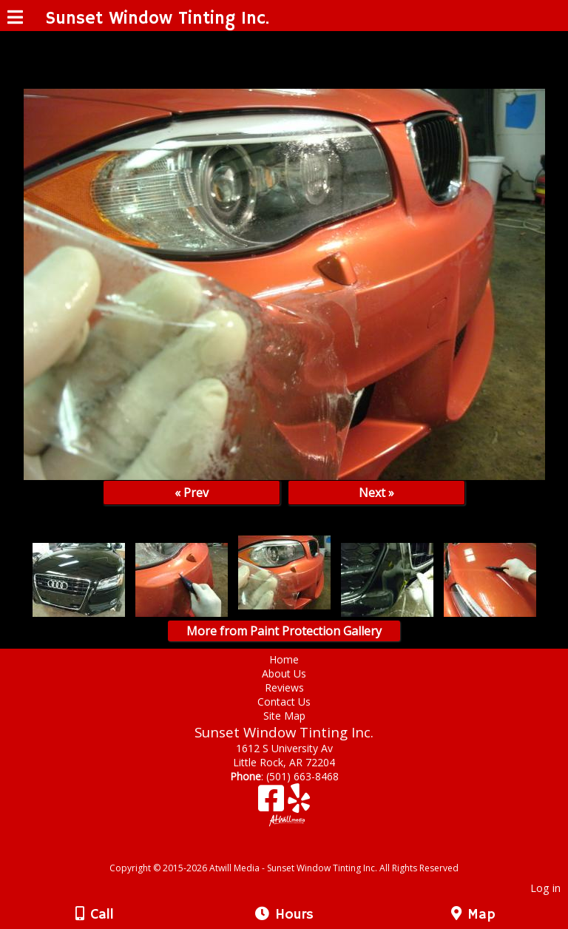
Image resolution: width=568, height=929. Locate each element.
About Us (284, 673)
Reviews (284, 687)
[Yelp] (299, 804)
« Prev (192, 492)
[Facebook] (273, 804)
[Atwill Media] (297, 852)
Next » (376, 492)
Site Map (284, 716)
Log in (545, 888)
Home (284, 659)
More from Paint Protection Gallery (284, 631)
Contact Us (284, 702)
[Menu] (15, 19)
